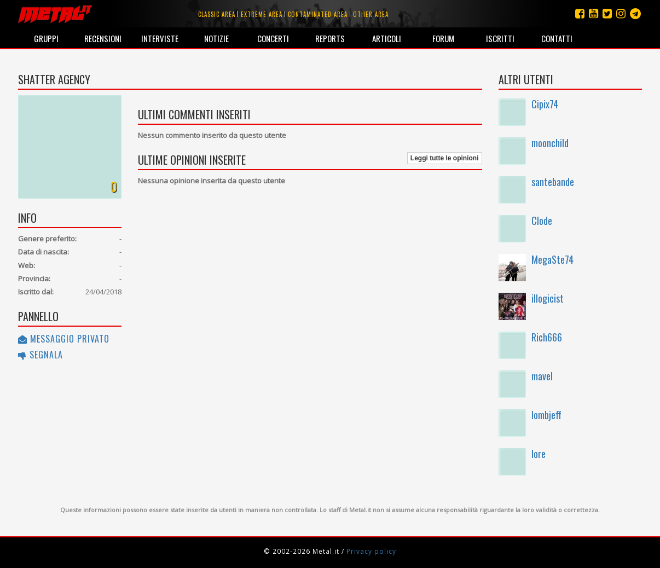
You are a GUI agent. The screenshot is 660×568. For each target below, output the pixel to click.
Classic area (216, 14)
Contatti (556, 38)
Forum (443, 38)
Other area (371, 14)
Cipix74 (544, 104)
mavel (542, 376)
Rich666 (546, 337)
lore (538, 454)
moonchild (550, 143)
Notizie (216, 38)
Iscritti (500, 38)
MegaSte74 (552, 259)
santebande (552, 182)
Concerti (273, 38)
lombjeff (546, 415)
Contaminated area (318, 14)
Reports (330, 38)
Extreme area (261, 14)
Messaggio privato (63, 338)
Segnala (40, 354)
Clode (541, 220)
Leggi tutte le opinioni (444, 158)
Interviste (159, 38)
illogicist (547, 298)
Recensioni (102, 38)
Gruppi (46, 38)
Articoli (386, 38)
